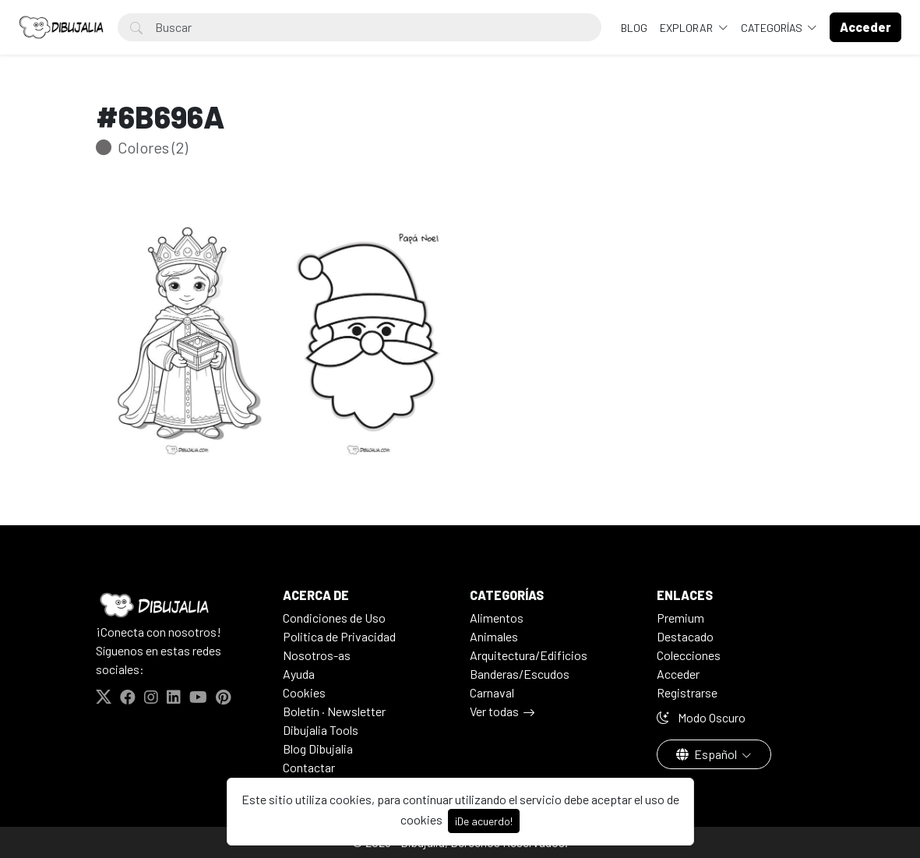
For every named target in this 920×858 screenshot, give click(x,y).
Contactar (309, 767)
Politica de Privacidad (339, 636)
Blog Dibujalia (318, 748)
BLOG (634, 27)
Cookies (304, 692)
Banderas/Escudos (519, 673)
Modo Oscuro (701, 717)
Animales (494, 636)
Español (707, 754)
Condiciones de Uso (334, 617)
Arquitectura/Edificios (528, 655)
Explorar (687, 27)
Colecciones (689, 655)
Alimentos (496, 617)
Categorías (773, 27)
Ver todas (494, 711)
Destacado (685, 636)
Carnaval (492, 692)
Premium (680, 617)
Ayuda (299, 673)
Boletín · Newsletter (334, 711)
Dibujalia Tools (320, 729)
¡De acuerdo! (484, 821)
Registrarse (687, 692)
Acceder (678, 673)
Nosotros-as (317, 655)
